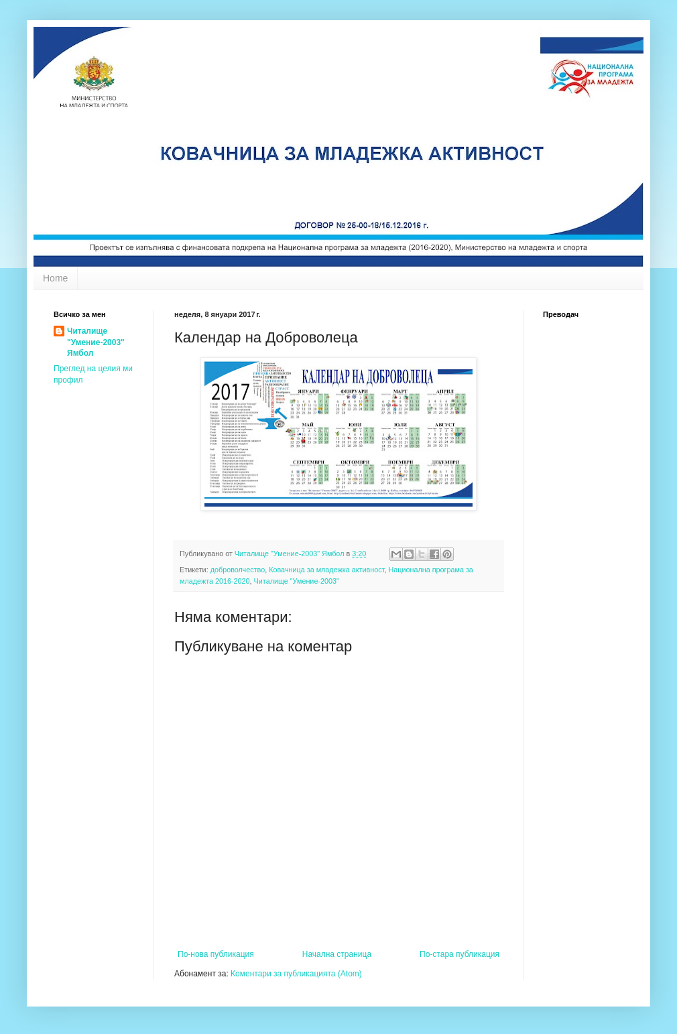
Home (55, 278)
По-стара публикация (459, 954)
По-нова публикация (216, 954)
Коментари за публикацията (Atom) (296, 973)
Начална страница (336, 954)
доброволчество (237, 570)
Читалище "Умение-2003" (296, 581)
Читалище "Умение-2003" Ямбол (96, 342)
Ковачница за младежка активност (326, 570)
